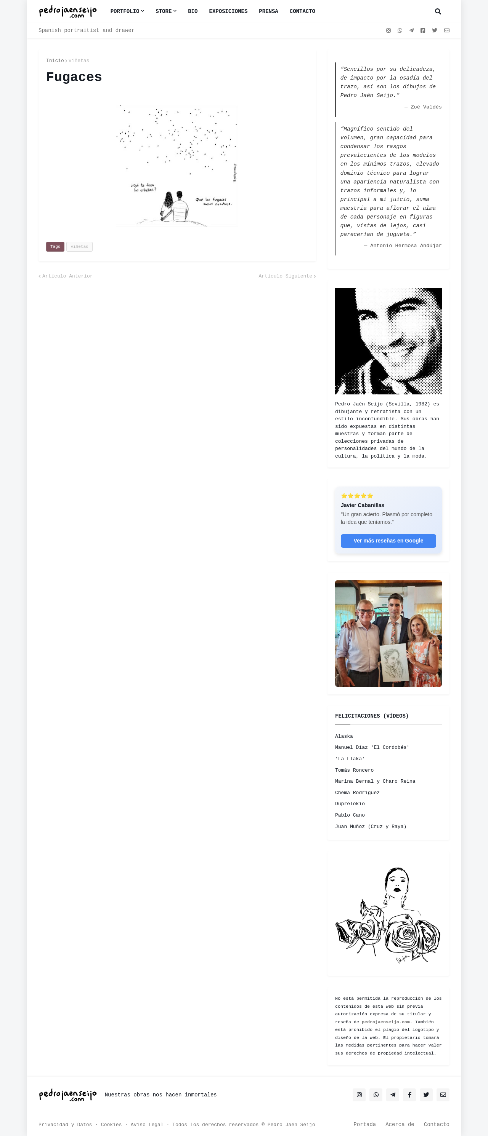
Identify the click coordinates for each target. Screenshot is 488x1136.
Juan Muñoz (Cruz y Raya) (370, 827)
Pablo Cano (350, 815)
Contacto (436, 1125)
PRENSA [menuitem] (268, 11)
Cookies (111, 1125)
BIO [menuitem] (192, 11)
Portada (364, 1125)
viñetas (79, 61)
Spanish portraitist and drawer (87, 30)
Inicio (55, 61)
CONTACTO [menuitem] (302, 11)
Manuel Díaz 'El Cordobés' (372, 747)
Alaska (344, 736)
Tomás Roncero (354, 770)
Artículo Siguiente (285, 276)
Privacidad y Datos (65, 1125)
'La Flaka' (350, 759)
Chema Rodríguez (357, 793)
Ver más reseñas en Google (389, 541)
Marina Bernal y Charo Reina (375, 781)
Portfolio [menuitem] (125, 11)
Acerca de (399, 1125)
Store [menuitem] (164, 11)
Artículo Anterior (67, 276)
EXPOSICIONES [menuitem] (228, 11)
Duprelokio (350, 804)
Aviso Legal (147, 1125)
